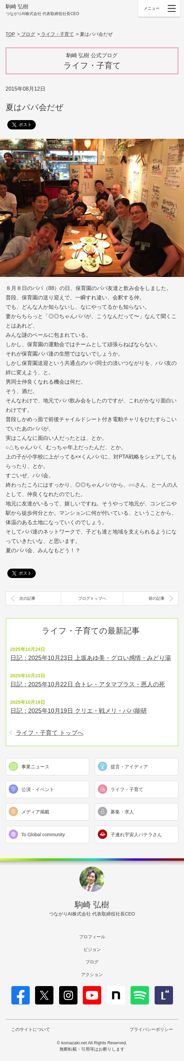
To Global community (43, 834)
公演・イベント (37, 789)
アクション (92, 974)
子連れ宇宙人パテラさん (136, 834)
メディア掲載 (35, 811)
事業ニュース (35, 766)
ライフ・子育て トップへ (49, 733)
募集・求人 (122, 811)
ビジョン (92, 949)
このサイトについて (30, 1029)
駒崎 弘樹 (42, 10)
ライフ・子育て (127, 789)
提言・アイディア (129, 766)
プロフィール (92, 936)
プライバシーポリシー (151, 1029)
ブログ (92, 961)
